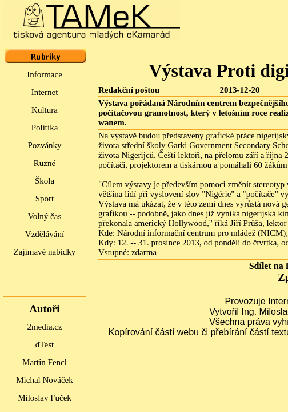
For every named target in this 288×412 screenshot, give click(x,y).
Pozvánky (44, 145)
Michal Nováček (44, 380)
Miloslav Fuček (44, 397)
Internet (44, 92)
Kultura (44, 109)
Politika (44, 127)
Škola (44, 180)
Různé (44, 163)
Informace (44, 74)
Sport (44, 198)
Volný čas (44, 216)
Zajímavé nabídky (45, 251)
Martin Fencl (44, 362)
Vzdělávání (44, 234)
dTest (44, 344)
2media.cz (44, 326)
